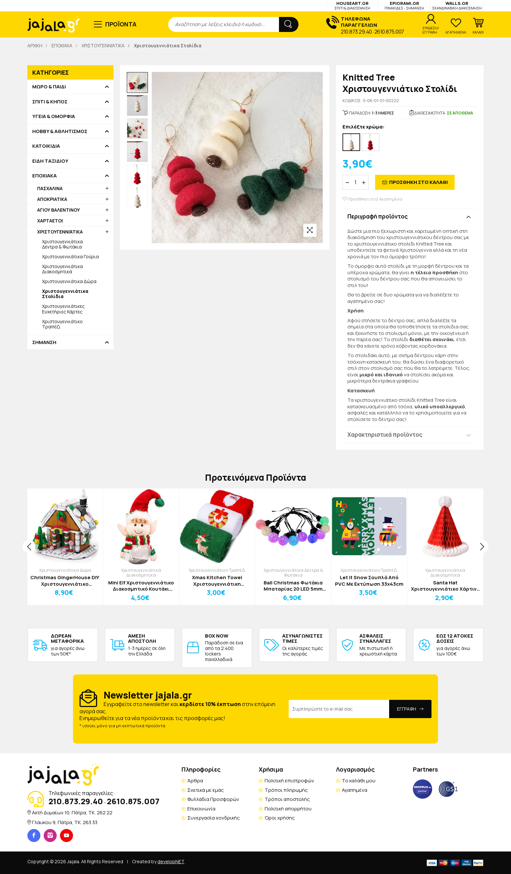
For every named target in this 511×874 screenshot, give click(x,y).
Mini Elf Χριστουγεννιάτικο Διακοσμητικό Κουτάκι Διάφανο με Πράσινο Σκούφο (141, 586)
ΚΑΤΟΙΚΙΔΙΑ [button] (46, 146)
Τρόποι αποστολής (287, 799)
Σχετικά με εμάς (205, 790)
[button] (478, 26)
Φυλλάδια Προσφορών (213, 799)
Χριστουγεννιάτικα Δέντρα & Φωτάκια (62, 244)
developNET (170, 861)
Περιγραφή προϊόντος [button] (377, 216)
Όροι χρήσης (280, 817)
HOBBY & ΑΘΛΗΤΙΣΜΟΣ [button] (59, 131)
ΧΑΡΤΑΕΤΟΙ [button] (50, 221)
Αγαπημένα (354, 790)
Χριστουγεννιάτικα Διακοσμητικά (62, 269)
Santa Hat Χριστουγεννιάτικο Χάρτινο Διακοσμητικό (445, 586)
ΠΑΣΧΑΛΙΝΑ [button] (50, 188)
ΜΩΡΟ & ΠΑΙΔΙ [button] (49, 86)
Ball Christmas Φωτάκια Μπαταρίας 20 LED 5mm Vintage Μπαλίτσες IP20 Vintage (293, 586)
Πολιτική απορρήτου (288, 808)
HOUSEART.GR (352, 5)
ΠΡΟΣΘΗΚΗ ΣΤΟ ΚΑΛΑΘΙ (418, 182)
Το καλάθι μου (358, 780)
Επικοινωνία (201, 808)
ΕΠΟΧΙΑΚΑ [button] (44, 176)
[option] (137, 83)
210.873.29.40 (356, 31)
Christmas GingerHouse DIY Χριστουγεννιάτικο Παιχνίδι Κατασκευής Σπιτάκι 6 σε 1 (64, 580)
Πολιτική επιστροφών (289, 780)
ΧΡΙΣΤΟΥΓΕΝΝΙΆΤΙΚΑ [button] (60, 232)
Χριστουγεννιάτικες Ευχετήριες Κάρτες (63, 308)
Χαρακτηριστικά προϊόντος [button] (384, 434)
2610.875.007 (389, 31)
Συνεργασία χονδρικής (213, 817)
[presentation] (29, 546)
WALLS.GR (457, 5)
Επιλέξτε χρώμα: (364, 127)
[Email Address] (339, 709)
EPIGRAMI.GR (404, 5)
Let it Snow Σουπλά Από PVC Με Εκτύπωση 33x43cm (369, 580)
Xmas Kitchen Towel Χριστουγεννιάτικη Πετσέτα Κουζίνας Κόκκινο (217, 580)
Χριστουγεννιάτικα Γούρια (70, 256)
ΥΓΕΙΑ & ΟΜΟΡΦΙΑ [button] (53, 116)
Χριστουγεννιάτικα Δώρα (69, 281)
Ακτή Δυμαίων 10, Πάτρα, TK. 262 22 (72, 812)
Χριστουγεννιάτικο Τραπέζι (62, 324)
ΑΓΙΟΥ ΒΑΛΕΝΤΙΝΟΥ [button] (58, 210)
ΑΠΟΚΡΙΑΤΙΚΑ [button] (52, 199)
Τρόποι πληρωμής (286, 790)
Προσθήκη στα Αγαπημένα (372, 199)
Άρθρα (195, 780)
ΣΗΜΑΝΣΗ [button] (44, 342)
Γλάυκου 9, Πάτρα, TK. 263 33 (64, 822)
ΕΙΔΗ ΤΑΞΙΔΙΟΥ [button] (50, 161)
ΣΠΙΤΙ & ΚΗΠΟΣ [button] (49, 101)
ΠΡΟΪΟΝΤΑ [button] (121, 24)
